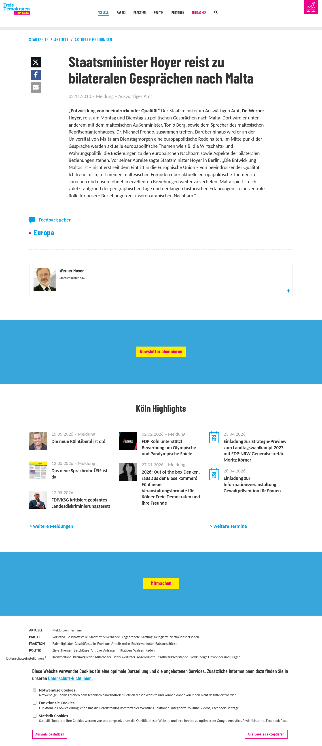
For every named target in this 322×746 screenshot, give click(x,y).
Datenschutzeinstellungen (25, 659)
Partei (102, 14)
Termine (76, 655)
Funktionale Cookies (56, 703)
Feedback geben (55, 220)
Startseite (39, 40)
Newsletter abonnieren (161, 369)
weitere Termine (230, 551)
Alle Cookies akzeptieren (266, 735)
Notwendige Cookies (57, 690)
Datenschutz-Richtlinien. (70, 679)
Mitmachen (217, 14)
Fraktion (130, 14)
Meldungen (60, 655)
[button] (36, 62)
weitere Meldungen (53, 551)
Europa (44, 233)
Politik (157, 14)
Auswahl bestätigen (49, 735)
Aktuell (76, 14)
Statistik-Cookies (53, 716)
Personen (185, 14)
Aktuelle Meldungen (93, 40)
